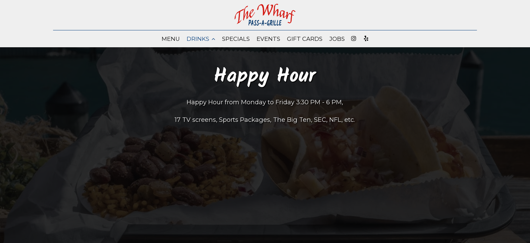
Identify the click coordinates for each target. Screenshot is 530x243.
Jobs (337, 38)
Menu (171, 38)
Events (268, 38)
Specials (236, 38)
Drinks (201, 38)
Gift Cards (304, 38)
